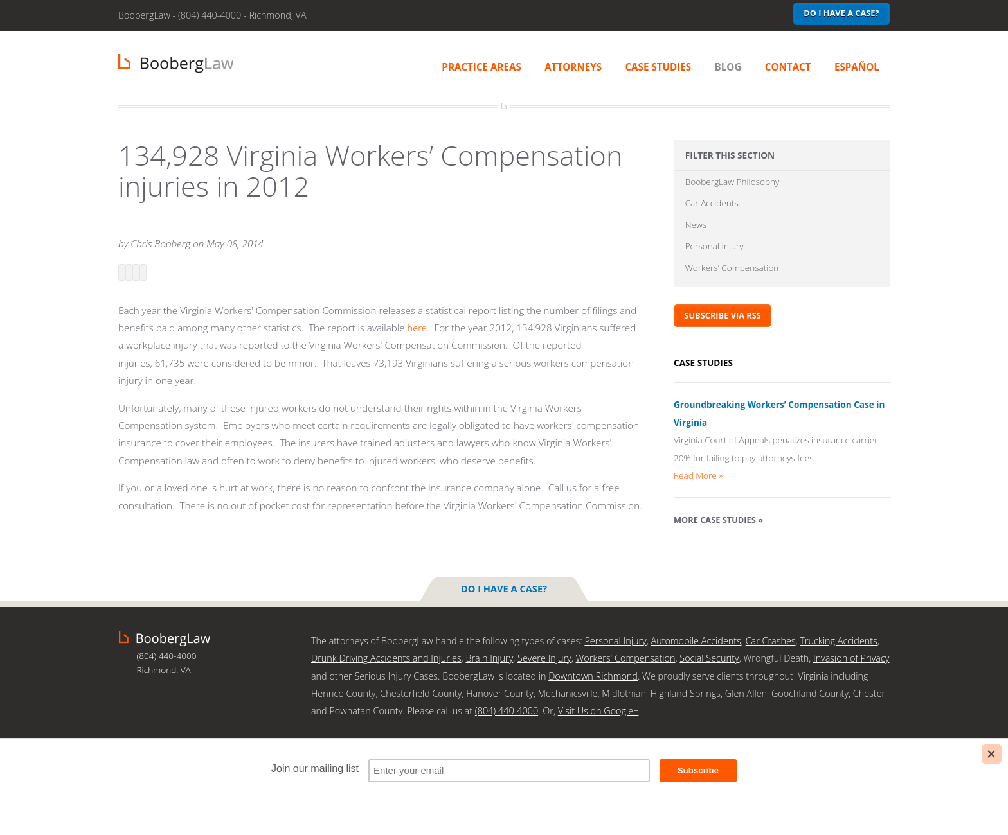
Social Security (709, 657)
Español (856, 66)
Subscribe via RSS (722, 322)
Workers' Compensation (626, 657)
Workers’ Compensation (732, 273)
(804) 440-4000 (506, 710)
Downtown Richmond (593, 675)
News (695, 228)
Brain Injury (489, 657)
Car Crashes (771, 640)
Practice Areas (481, 66)
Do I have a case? (841, 13)
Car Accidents (712, 204)
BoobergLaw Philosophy (732, 182)
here (418, 327)
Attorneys (573, 66)
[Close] (992, 754)
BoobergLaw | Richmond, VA (175, 63)
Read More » (698, 481)
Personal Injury (714, 250)
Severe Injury (545, 657)
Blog (728, 66)
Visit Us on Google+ (598, 710)
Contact (788, 66)
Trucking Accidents (838, 640)
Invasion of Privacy (851, 657)
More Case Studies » (718, 526)
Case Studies (658, 66)
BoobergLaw (164, 637)
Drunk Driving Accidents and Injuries (386, 657)
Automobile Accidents (696, 640)
